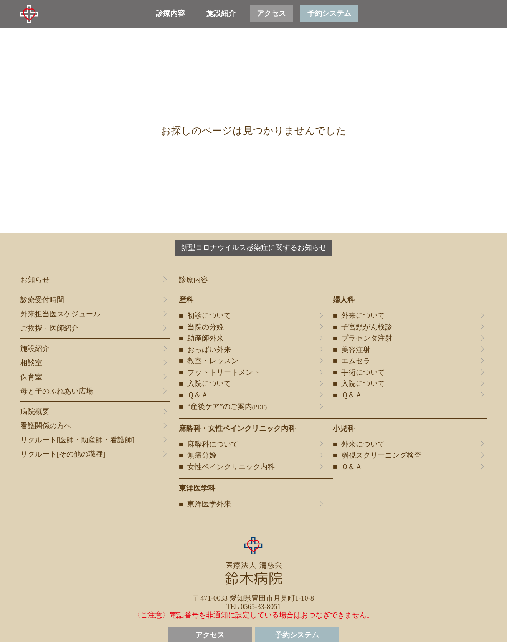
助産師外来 (205, 338)
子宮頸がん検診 (366, 327)
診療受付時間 (42, 300)
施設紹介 (221, 13)
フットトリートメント (223, 372)
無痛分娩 (201, 455)
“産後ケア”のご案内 (227, 406)
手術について (363, 372)
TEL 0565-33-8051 (253, 607)
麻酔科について (212, 444)
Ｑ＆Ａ (197, 395)
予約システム (329, 13)
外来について (363, 315)
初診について (209, 315)
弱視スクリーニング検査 (381, 455)
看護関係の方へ (45, 426)
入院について (209, 383)
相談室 (31, 363)
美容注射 (355, 350)
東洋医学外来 (209, 504)
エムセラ (355, 361)
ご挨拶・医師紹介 (49, 328)
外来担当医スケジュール (60, 314)
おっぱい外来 (209, 350)
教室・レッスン (212, 361)
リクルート (77, 440)
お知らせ (35, 280)
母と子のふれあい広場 (56, 391)
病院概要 (35, 411)
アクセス (271, 13)
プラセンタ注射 (366, 338)
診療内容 (170, 13)
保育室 (31, 377)
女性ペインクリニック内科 (231, 467)
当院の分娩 (205, 327)
